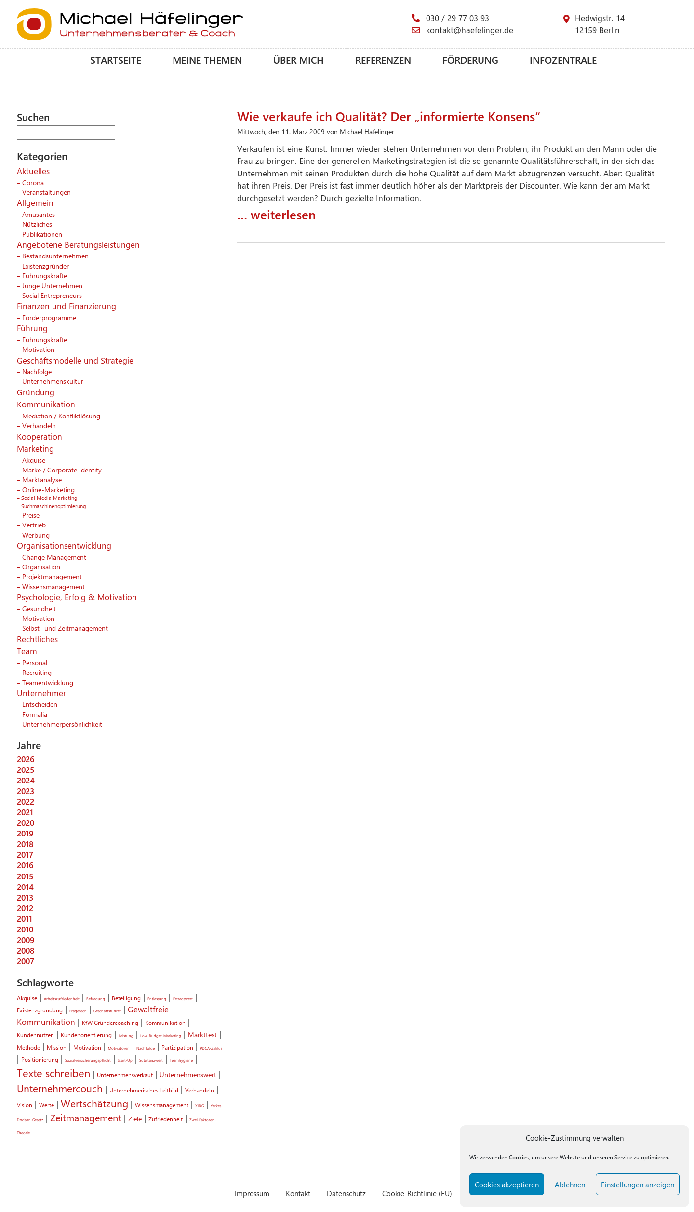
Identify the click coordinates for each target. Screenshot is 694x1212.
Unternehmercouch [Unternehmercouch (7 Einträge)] (60, 1088)
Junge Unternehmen (52, 285)
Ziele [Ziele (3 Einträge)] (135, 1118)
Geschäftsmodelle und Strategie (75, 360)
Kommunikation (46, 404)
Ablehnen (570, 1184)
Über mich (298, 59)
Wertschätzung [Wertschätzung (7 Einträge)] (94, 1103)
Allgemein (35, 202)
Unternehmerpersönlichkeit (62, 723)
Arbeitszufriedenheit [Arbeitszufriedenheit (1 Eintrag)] (62, 998)
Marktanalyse (42, 479)
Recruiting (37, 672)
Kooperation (39, 436)
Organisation (41, 566)
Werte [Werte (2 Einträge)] (46, 1105)
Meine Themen (207, 59)
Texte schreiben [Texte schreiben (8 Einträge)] (53, 1072)
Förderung (470, 59)
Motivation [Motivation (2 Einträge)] (87, 1047)
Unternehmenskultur (52, 381)
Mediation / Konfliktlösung (61, 415)
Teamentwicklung (47, 682)
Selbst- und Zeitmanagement (65, 627)
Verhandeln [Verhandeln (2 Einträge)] (199, 1090)
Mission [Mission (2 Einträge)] (57, 1047)
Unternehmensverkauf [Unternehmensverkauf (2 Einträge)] (125, 1074)
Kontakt (298, 1193)
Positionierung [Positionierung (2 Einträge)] (39, 1059)
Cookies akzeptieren (507, 1184)
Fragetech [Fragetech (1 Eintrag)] (78, 1010)
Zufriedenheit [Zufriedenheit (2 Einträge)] (165, 1119)
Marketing (35, 448)
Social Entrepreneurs (52, 295)
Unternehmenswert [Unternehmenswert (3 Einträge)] (188, 1074)
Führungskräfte (44, 275)
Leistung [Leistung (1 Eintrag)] (126, 1035)
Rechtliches (37, 638)
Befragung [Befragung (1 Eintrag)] (95, 998)
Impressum (252, 1193)
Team (27, 651)
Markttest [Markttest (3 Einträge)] (202, 1034)
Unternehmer (41, 692)
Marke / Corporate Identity (62, 469)
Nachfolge (37, 371)
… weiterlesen (276, 214)
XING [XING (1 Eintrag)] (199, 1105)
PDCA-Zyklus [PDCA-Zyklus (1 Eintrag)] (211, 1047)
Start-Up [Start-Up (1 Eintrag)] (125, 1060)
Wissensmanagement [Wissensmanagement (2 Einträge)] (161, 1105)
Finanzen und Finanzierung (66, 305)
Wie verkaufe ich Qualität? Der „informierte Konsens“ (388, 116)
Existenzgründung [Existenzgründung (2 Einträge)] (40, 1010)
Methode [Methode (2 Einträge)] (28, 1047)
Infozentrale (563, 59)
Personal (34, 662)
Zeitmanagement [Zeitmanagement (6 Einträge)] (85, 1117)
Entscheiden (39, 704)
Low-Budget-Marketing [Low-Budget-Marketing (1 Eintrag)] (160, 1035)
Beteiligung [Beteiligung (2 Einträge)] (126, 998)
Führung (32, 328)
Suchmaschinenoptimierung (53, 506)
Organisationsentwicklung (64, 545)
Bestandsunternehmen (55, 255)
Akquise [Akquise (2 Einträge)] (27, 998)
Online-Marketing (48, 489)
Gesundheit (39, 608)
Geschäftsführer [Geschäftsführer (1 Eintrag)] (107, 1010)
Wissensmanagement (53, 586)
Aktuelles (33, 170)
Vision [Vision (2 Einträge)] (24, 1105)
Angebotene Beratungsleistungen (78, 244)
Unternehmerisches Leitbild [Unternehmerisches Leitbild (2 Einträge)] (143, 1090)
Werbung (36, 534)
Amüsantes (38, 214)
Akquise (33, 460)
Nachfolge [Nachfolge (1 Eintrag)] (145, 1047)
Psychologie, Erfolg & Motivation (77, 597)
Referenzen (383, 59)
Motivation (38, 349)
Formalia (34, 714)
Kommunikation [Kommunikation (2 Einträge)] (165, 1022)
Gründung (35, 392)
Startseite (115, 59)
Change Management (54, 556)
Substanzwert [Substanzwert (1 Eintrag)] (151, 1060)
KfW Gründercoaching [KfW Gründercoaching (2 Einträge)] (110, 1022)
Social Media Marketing (49, 497)
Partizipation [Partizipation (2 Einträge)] (177, 1047)
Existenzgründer (45, 265)
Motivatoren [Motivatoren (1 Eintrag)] (119, 1047)
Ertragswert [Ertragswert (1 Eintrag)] (183, 998)
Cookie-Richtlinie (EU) (417, 1193)
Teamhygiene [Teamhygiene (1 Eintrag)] (181, 1060)
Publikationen (42, 233)
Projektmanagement (52, 576)
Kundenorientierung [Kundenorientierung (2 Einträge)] (86, 1034)
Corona (33, 182)
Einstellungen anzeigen (637, 1184)
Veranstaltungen (46, 192)
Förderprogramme (49, 317)
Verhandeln (39, 425)
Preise (31, 515)
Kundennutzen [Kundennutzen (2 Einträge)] (35, 1034)
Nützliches (37, 223)
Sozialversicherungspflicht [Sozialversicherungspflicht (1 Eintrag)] (88, 1060)
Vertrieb (34, 524)
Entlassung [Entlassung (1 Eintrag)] (156, 998)
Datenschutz (346, 1193)
